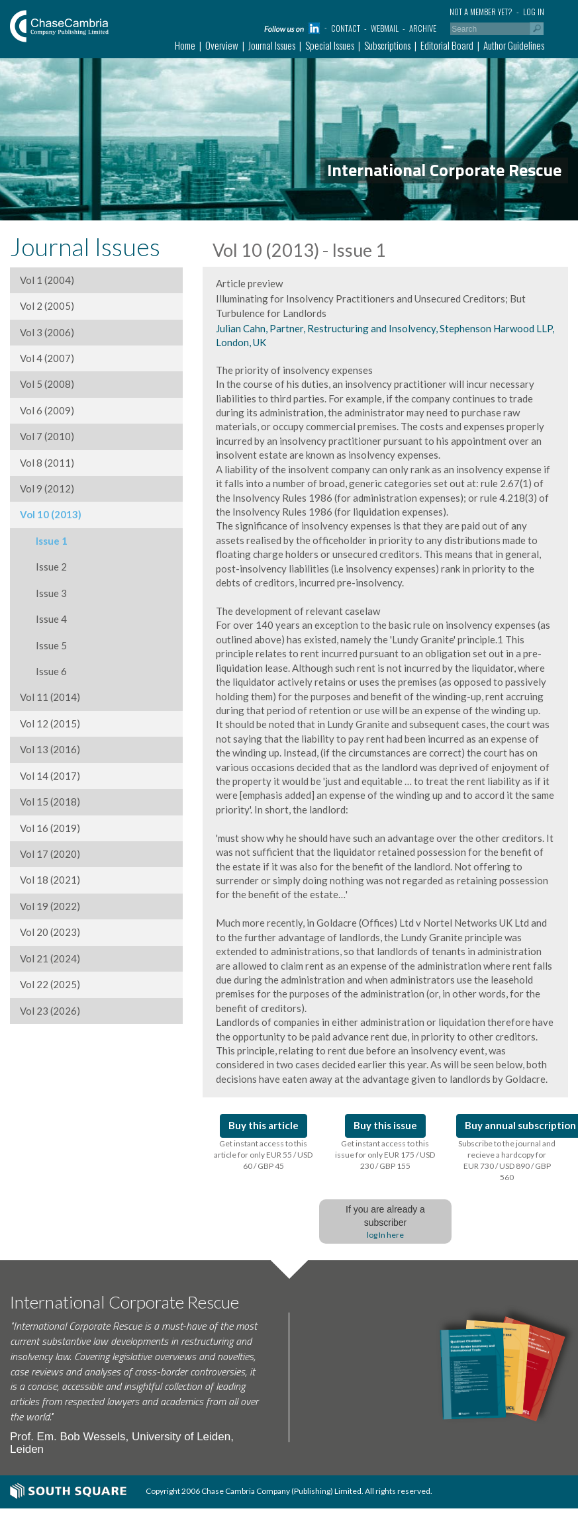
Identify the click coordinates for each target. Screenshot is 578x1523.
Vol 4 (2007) (47, 358)
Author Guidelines (513, 45)
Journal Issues (271, 45)
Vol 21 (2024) (50, 958)
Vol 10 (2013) (50, 514)
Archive (422, 28)
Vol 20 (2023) (50, 932)
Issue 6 (43, 671)
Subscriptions (387, 45)
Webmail (385, 28)
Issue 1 (44, 541)
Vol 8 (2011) (47, 463)
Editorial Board (446, 45)
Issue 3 (43, 593)
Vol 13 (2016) (50, 749)
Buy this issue (385, 1125)
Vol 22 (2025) (50, 984)
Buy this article (263, 1125)
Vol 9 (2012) (47, 488)
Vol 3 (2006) (47, 332)
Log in (533, 11)
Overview (221, 45)
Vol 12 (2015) (50, 723)
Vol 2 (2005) (47, 306)
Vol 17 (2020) (50, 854)
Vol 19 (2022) (50, 906)
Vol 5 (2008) (47, 384)
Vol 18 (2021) (50, 880)
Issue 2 (43, 567)
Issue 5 (43, 645)
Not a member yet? (481, 11)
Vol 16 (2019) (50, 828)
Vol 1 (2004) (47, 280)
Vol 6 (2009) (47, 410)
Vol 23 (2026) (50, 1011)
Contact (345, 28)
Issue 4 (43, 619)
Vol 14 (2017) (50, 776)
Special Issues (329, 45)
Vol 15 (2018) (50, 802)
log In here (385, 1235)
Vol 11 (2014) (50, 697)
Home (185, 45)
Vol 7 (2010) (47, 436)
